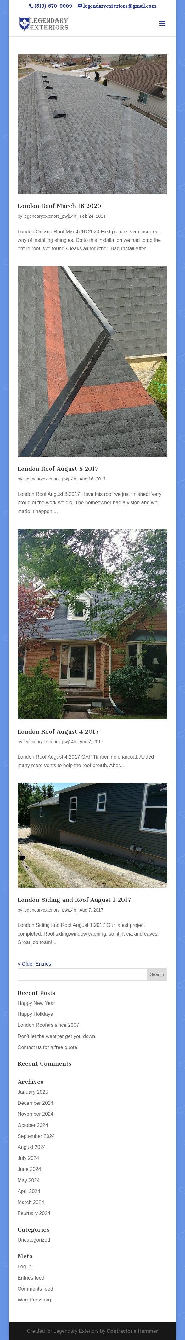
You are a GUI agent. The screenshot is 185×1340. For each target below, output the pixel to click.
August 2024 (32, 1147)
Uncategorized (34, 1240)
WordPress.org (34, 1299)
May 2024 (29, 1180)
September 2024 (36, 1136)
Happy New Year (36, 1003)
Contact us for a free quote (47, 1047)
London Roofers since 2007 (48, 1025)
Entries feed (31, 1277)
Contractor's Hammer (132, 1331)
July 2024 (28, 1158)
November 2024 (35, 1114)
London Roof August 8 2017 (58, 468)
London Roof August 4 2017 (58, 731)
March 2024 (31, 1202)
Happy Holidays (35, 1014)
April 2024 (29, 1191)
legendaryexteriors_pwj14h (50, 216)
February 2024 (34, 1213)
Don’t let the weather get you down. (57, 1036)
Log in (24, 1266)
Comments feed (35, 1288)
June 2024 (29, 1169)
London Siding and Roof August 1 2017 (74, 899)
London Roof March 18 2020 (59, 206)
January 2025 (33, 1092)
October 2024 (33, 1125)
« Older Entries (34, 964)
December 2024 (35, 1103)
